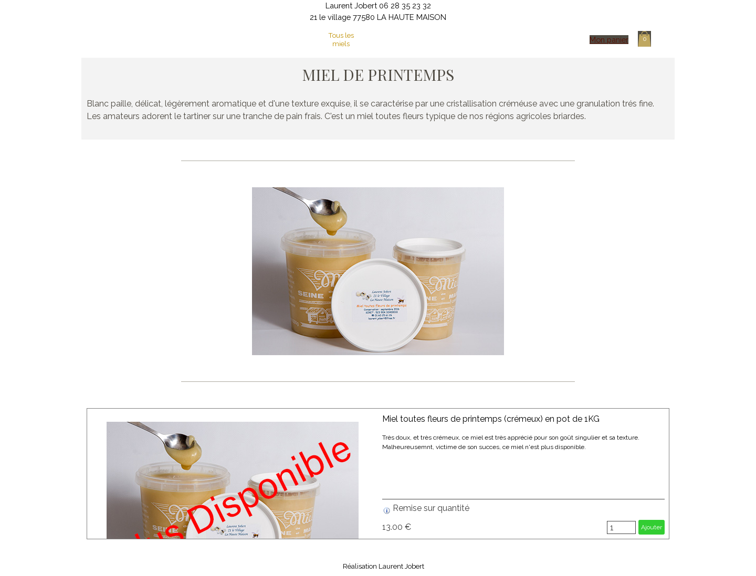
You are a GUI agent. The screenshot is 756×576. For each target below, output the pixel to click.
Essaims (462, 39)
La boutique (381, 39)
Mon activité (300, 39)
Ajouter (651, 527)
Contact (502, 39)
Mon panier (609, 39)
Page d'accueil (260, 39)
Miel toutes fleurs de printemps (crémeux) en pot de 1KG (491, 419)
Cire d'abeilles (422, 39)
